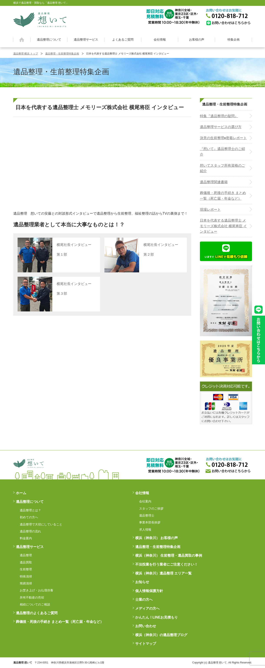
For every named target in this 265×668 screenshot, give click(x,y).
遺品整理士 (146, 515)
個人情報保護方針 (149, 591)
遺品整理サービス (86, 39)
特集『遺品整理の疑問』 (219, 116)
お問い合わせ (145, 626)
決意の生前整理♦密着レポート (223, 138)
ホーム (21, 39)
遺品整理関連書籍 (214, 182)
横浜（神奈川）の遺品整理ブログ (161, 635)
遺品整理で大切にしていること (41, 524)
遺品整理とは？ (30, 510)
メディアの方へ (147, 608)
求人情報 (145, 529)
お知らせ (142, 582)
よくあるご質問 (122, 39)
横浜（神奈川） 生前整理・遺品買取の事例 (168, 555)
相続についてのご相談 (35, 604)
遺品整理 (26, 555)
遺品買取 (26, 562)
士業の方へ (144, 599)
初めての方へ (29, 517)
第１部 (62, 254)
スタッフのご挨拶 (151, 508)
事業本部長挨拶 (149, 522)
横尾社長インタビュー (74, 245)
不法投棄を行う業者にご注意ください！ (166, 564)
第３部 (62, 293)
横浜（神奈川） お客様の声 (156, 538)
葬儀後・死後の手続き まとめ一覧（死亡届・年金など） (223, 195)
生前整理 (26, 569)
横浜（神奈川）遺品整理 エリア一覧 (163, 573)
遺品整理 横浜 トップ (25, 53)
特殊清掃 (26, 576)
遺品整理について (49, 39)
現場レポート (210, 209)
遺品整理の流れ (30, 531)
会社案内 (145, 501)
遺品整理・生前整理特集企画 (62, 53)
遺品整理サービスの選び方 (221, 127)
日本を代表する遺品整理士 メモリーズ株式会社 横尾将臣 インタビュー (223, 226)
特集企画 (233, 39)
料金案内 (26, 538)
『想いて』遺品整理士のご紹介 (222, 151)
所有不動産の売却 (32, 597)
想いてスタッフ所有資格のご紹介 (222, 168)
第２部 (148, 254)
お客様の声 (196, 39)
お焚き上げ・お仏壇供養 (36, 590)
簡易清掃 (26, 583)
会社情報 (160, 39)
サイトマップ (145, 643)
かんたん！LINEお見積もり (156, 617)
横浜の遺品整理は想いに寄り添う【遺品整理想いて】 (40, 19)
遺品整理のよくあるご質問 (37, 613)
